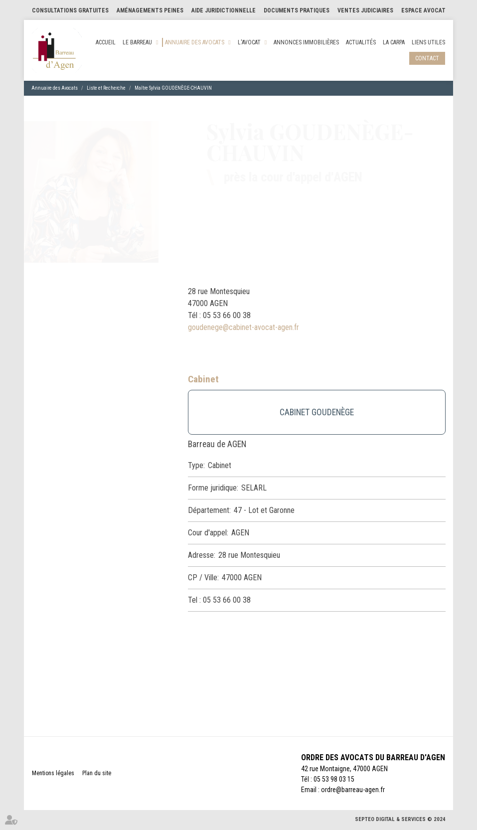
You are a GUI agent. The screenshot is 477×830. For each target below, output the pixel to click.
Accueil (106, 42)
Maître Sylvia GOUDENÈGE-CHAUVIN (173, 88)
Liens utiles (428, 42)
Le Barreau (137, 42)
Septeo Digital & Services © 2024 (400, 819)
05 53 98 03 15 (334, 779)
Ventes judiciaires (365, 10)
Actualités (361, 42)
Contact (427, 58)
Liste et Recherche (106, 88)
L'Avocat (249, 42)
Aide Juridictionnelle (223, 10)
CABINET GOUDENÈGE (317, 412)
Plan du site (96, 773)
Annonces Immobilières (306, 42)
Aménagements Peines (150, 10)
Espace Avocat (423, 10)
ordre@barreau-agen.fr (353, 790)
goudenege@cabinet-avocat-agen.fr (243, 327)
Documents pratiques (296, 10)
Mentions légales (53, 773)
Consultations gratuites (70, 10)
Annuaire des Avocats (194, 42)
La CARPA (394, 42)
